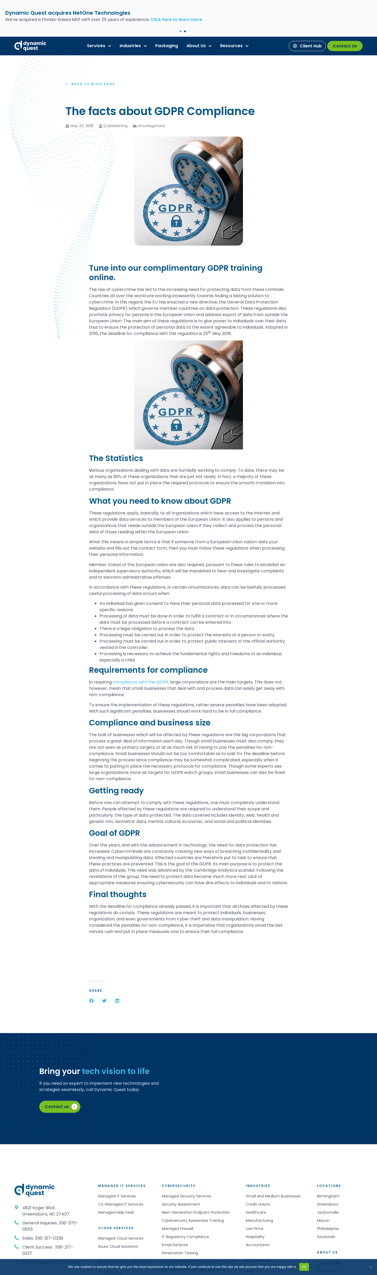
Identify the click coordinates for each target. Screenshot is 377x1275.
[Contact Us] (345, 46)
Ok (304, 1267)
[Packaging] (166, 46)
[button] (180, 31)
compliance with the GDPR (140, 682)
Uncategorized (151, 125)
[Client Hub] (307, 46)
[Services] (96, 46)
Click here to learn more (176, 20)
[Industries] (130, 46)
